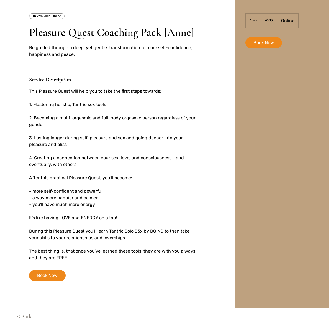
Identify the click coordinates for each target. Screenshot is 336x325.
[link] (47, 275)
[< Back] (32, 316)
